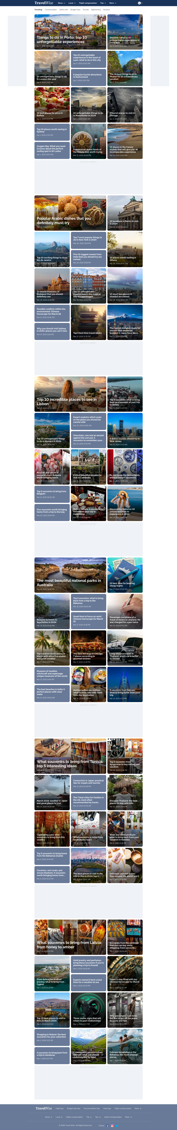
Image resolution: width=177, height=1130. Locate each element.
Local (72, 3)
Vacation (106, 10)
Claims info (63, 10)
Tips (98, 1117)
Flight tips (60, 1108)
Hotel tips (107, 1108)
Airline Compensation (113, 1117)
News (61, 3)
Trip (103, 3)
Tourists (86, 10)
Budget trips (75, 10)
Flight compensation (88, 3)
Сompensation (51, 10)
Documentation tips (92, 1108)
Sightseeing (96, 10)
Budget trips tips (73, 1108)
